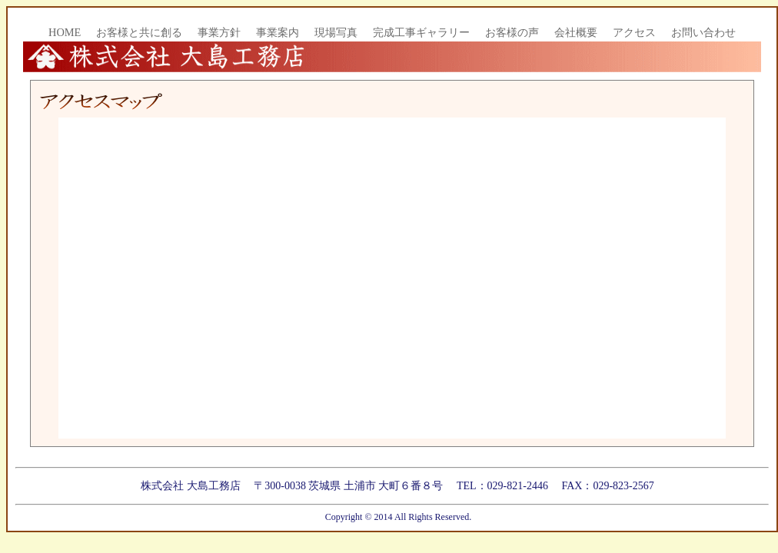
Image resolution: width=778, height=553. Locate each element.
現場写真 (335, 32)
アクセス (634, 32)
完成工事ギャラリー (421, 32)
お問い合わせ (703, 32)
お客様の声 (512, 32)
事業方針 (219, 32)
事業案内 (277, 32)
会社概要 (575, 32)
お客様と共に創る (139, 32)
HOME (64, 32)
